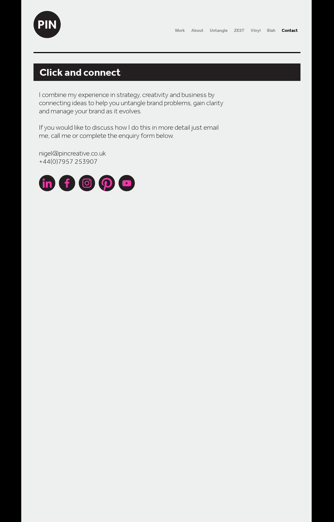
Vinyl (256, 30)
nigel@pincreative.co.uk (72, 153)
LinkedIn (47, 183)
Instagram (87, 183)
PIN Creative (47, 19)
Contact (290, 30)
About (197, 30)
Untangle (219, 30)
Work (180, 30)
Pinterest (107, 183)
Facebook (67, 183)
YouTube (127, 183)
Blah (271, 30)
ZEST (239, 30)
